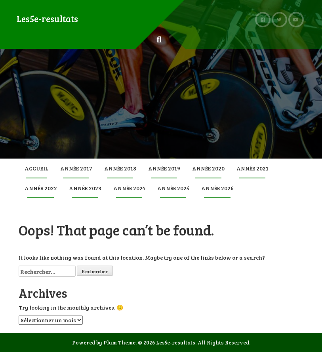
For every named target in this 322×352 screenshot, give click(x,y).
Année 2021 (252, 168)
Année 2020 (208, 168)
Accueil (36, 168)
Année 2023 (85, 188)
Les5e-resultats (47, 19)
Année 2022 (41, 188)
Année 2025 (173, 188)
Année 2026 (217, 188)
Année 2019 (164, 168)
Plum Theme (119, 342)
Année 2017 (76, 168)
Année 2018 (120, 168)
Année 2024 (129, 188)
